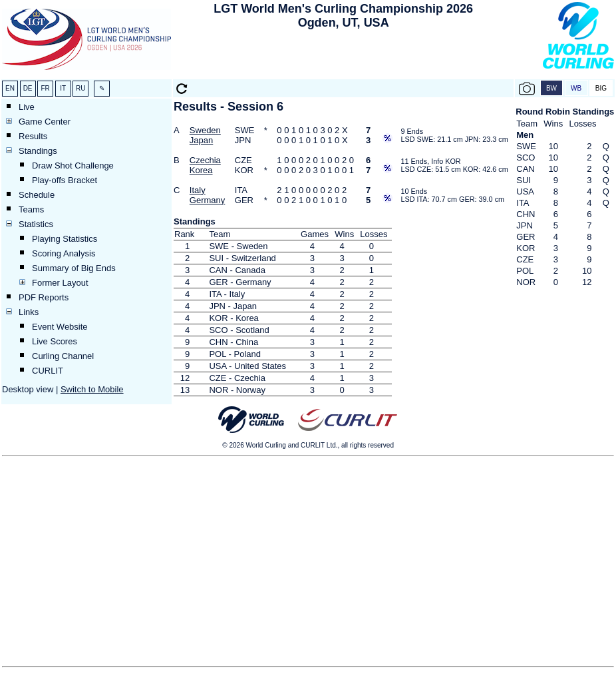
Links (29, 312)
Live (27, 107)
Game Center (45, 122)
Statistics (36, 224)
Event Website (60, 327)
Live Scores (54, 341)
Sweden (205, 130)
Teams (31, 209)
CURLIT (47, 371)
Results (33, 136)
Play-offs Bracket (64, 180)
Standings (38, 151)
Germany (207, 200)
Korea (201, 170)
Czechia (205, 160)
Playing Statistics (64, 239)
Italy (198, 190)
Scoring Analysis (63, 253)
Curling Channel (63, 356)
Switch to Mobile (92, 389)
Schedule (37, 195)
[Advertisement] (343, 57)
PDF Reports (44, 297)
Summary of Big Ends (74, 268)
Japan (201, 140)
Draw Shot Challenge (73, 165)
